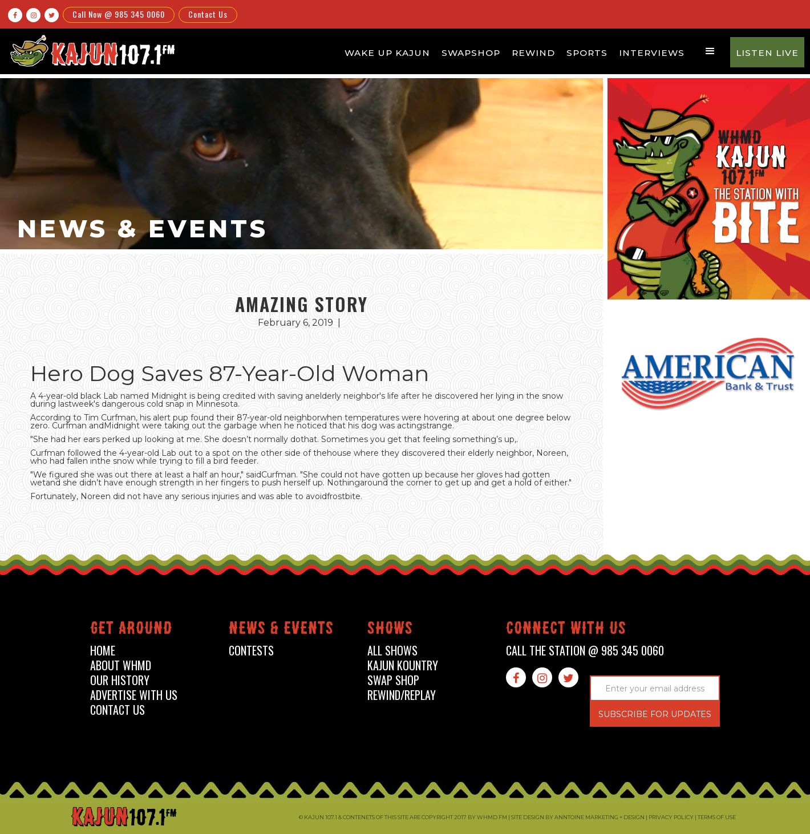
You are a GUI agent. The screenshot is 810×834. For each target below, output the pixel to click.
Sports (587, 52)
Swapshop (471, 52)
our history (119, 680)
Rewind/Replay (401, 695)
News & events (281, 630)
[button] (710, 51)
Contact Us (208, 14)
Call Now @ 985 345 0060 (118, 14)
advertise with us (133, 695)
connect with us (566, 630)
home (102, 651)
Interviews (652, 52)
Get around (131, 630)
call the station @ (585, 651)
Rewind (533, 52)
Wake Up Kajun (387, 52)
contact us (117, 710)
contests (251, 651)
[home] (90, 50)
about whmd (120, 665)
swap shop (393, 680)
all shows (392, 651)
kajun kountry (402, 665)
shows (390, 630)
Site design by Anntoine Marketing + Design (578, 817)
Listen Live (767, 52)
